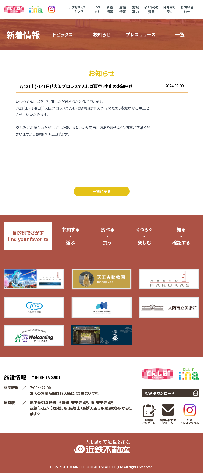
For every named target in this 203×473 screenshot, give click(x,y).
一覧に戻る (102, 191)
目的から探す (169, 9)
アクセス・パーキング (79, 9)
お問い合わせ (186, 9)
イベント (97, 9)
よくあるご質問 (151, 9)
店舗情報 (122, 9)
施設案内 (135, 9)
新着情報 (110, 9)
